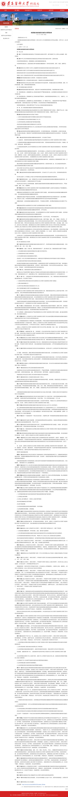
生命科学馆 (55, 2)
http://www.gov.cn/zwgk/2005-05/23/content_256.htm (33, 784)
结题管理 (39, 10)
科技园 (58, 2)
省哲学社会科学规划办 (6, 35)
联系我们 (62, 10)
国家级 (6, 26)
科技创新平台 (28, 10)
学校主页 (50, 2)
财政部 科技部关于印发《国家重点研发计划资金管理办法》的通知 (56, 786)
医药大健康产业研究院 (64, 2)
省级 (6, 32)
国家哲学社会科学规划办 (6, 29)
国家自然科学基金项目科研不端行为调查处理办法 (32, 786)
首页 (6, 10)
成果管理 (51, 10)
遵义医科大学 (6, 38)
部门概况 (17, 10)
